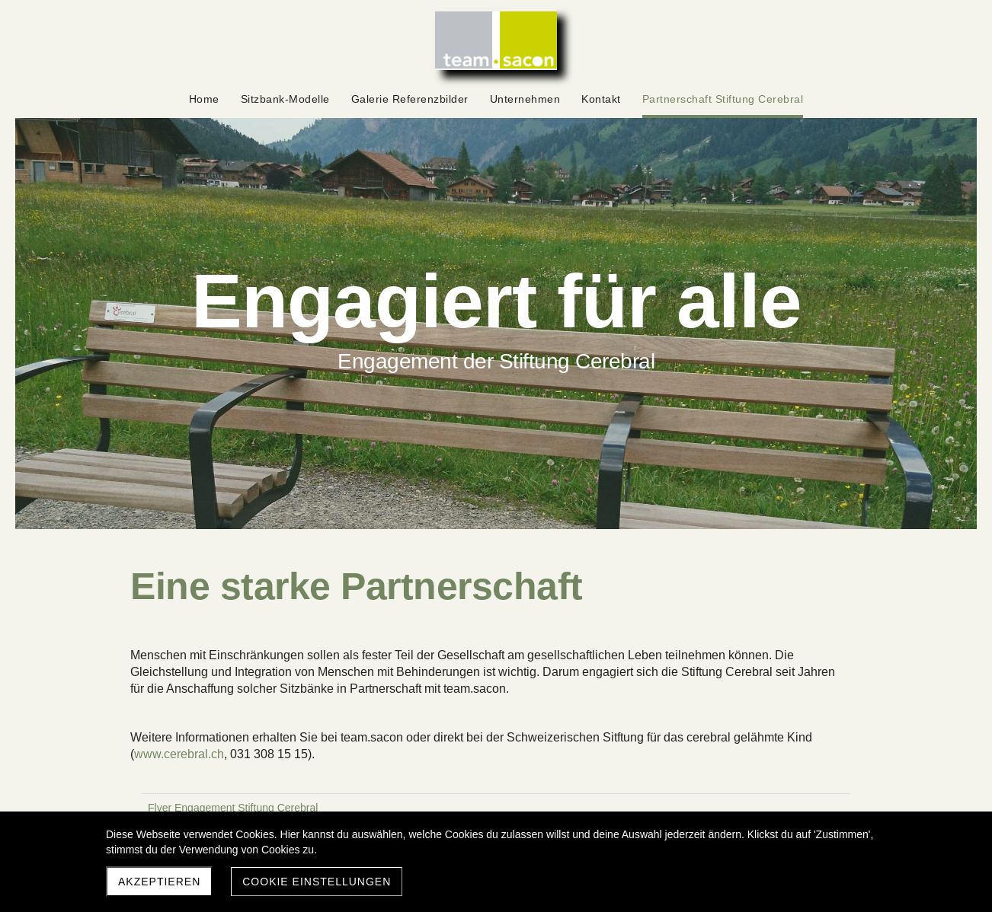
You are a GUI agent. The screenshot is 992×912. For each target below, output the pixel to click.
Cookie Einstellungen (316, 881)
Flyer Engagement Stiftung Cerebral (233, 808)
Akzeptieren (159, 881)
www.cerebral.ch (179, 754)
